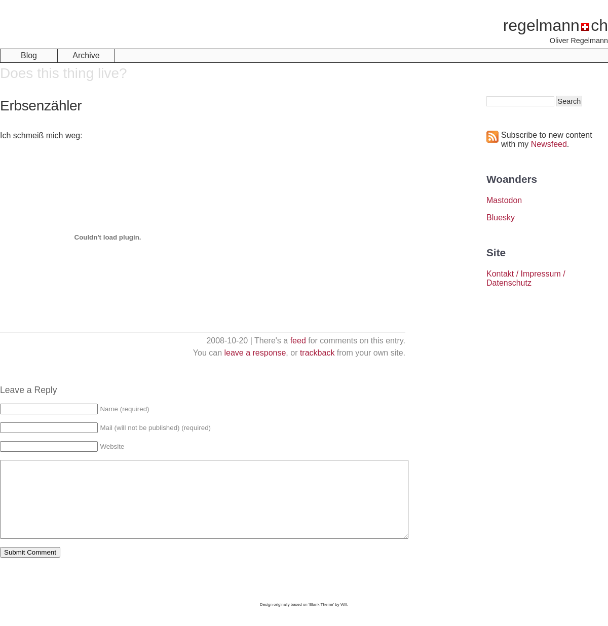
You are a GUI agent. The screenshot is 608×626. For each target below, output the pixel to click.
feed (298, 340)
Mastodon (504, 200)
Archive (85, 55)
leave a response (255, 352)
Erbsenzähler (41, 105)
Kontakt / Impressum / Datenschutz (525, 278)
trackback (317, 352)
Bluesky (500, 217)
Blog (29, 55)
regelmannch (555, 25)
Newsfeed (549, 144)
